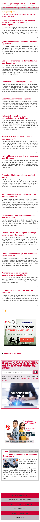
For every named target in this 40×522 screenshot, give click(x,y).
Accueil (4, 4)
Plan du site (19, 509)
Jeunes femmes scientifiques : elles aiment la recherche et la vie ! (17, 274)
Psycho (5, 451)
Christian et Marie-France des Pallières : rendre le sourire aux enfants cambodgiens (19, 22)
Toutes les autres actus (11, 354)
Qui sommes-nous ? (20, 495)
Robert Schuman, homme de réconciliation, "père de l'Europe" (16, 117)
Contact (20, 517)
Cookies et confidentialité (20, 504)
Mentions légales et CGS (20, 500)
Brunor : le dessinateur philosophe (17, 82)
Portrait (32, 4)
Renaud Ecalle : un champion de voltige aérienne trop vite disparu (19, 234)
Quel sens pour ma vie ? (18, 4)
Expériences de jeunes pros (21, 451)
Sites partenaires (20, 513)
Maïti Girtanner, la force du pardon (16, 99)
